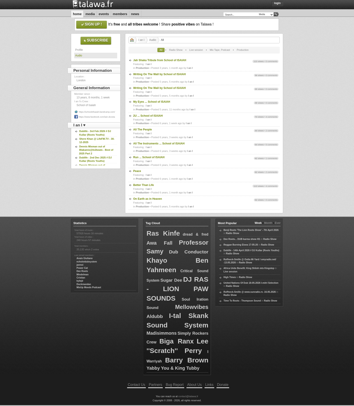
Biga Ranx (176, 341)
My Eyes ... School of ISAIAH (151, 101)
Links (209, 385)
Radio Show (175, 50)
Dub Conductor (188, 251)
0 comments (271, 61)
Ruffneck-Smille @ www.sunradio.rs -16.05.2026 (250, 292)
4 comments (271, 117)
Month (268, 223)
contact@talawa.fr (188, 396)
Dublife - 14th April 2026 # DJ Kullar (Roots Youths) (251, 250)
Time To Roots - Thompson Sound (242, 300)
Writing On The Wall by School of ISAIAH (159, 74)
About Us (194, 385)
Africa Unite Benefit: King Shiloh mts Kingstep (249, 268)
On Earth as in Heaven (147, 198)
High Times (230, 277)
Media (90, 14)
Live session (196, 50)
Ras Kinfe (163, 233)
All (161, 50)
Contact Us (136, 385)
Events (104, 14)
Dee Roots (82, 271)
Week (258, 223)
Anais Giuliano (85, 258)
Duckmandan (84, 284)
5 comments (271, 144)
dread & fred (195, 234)
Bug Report (175, 385)
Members (120, 14)
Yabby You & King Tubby (173, 368)
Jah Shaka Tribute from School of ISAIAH (159, 60)
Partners (155, 385)
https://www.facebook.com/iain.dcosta (97, 117)
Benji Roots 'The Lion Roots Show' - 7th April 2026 (251, 230)
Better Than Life (143, 185)
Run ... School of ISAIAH (149, 157)
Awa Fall (159, 243)
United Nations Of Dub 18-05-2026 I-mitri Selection (251, 283)
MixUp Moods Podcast (89, 287)
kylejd (80, 281)
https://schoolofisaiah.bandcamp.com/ (97, 112)
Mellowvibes (191, 307)
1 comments (271, 158)
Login (277, 3)
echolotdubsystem (87, 261)
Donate (222, 385)
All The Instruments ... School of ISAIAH (158, 143)
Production (243, 50)
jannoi (80, 265)
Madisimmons (162, 333)
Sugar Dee (171, 280)
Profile (79, 49)
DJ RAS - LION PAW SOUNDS (177, 289)
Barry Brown (186, 360)
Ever (278, 223)
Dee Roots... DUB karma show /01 (242, 239)
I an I (141, 40)
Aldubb (155, 316)
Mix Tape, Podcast (220, 50)
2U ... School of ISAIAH (148, 115)
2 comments (271, 130)
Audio (78, 55)
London (81, 80)
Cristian (81, 277)
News (135, 14)
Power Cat (82, 268)
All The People (142, 129)
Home (77, 14)
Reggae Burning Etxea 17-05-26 (241, 245)
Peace (137, 171)
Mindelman (82, 274)
